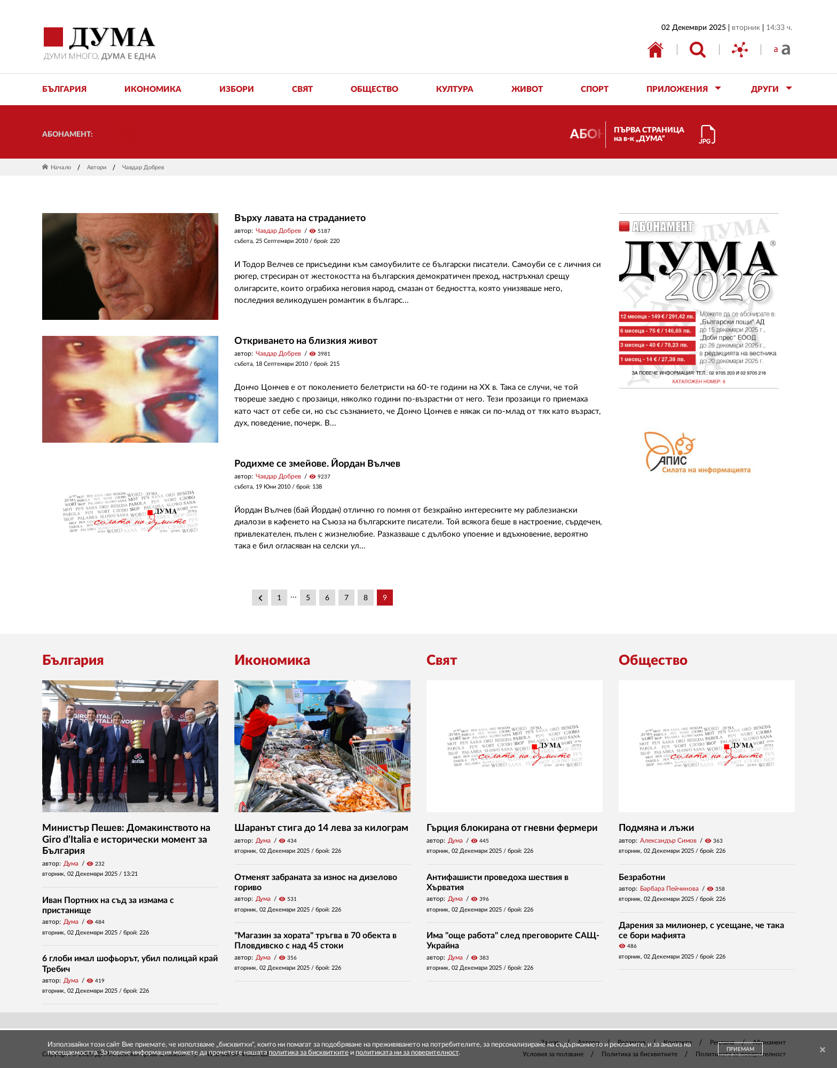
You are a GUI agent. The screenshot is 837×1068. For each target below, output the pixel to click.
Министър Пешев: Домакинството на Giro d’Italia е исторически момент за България (126, 839)
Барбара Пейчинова (669, 888)
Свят (442, 661)
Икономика (272, 661)
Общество (653, 661)
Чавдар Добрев (278, 230)
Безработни (642, 877)
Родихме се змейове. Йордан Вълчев (317, 464)
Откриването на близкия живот (305, 341)
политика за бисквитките (309, 1052)
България (73, 661)
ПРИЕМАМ (740, 1049)
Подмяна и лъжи (656, 828)
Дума (71, 863)
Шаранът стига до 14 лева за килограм (321, 828)
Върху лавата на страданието (300, 218)
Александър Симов (668, 840)
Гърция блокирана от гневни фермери (512, 828)
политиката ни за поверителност (407, 1052)
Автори (96, 167)
